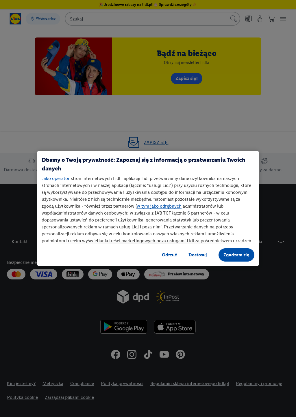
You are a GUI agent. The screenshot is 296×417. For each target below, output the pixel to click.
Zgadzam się (236, 255)
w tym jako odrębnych (159, 206)
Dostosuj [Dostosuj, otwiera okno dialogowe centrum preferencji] (197, 255)
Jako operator (56, 178)
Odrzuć (169, 255)
